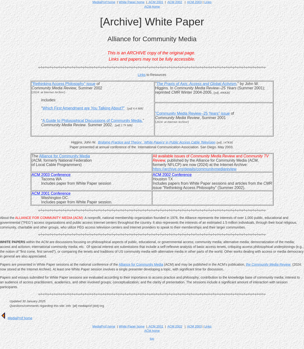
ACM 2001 (155, 2)
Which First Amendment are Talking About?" (83, 108)
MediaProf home (103, 2)
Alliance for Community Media (64, 156)
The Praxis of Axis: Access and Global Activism (196, 84)
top (152, 338)
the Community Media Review (269, 264)
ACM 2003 (194, 2)
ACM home (152, 6)
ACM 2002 (174, 2)
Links (207, 2)
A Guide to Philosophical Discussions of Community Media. (92, 121)
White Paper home (132, 326)
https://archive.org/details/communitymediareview (194, 169)
